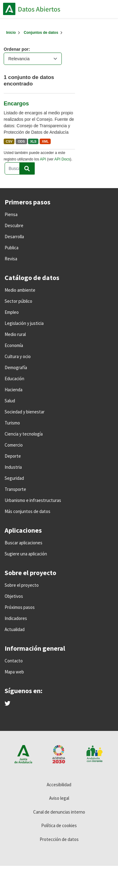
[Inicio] (11, 32)
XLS (33, 141)
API (43, 159)
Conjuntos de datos (41, 32)
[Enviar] (27, 168)
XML (45, 141)
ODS (21, 141)
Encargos (16, 104)
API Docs (62, 159)
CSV (9, 141)
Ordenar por (16, 49)
